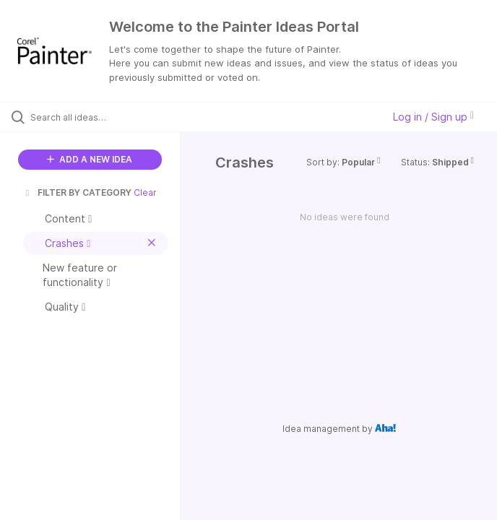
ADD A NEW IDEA (89, 159)
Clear (145, 192)
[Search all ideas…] (97, 117)
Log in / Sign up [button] (433, 116)
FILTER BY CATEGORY (77, 192)
